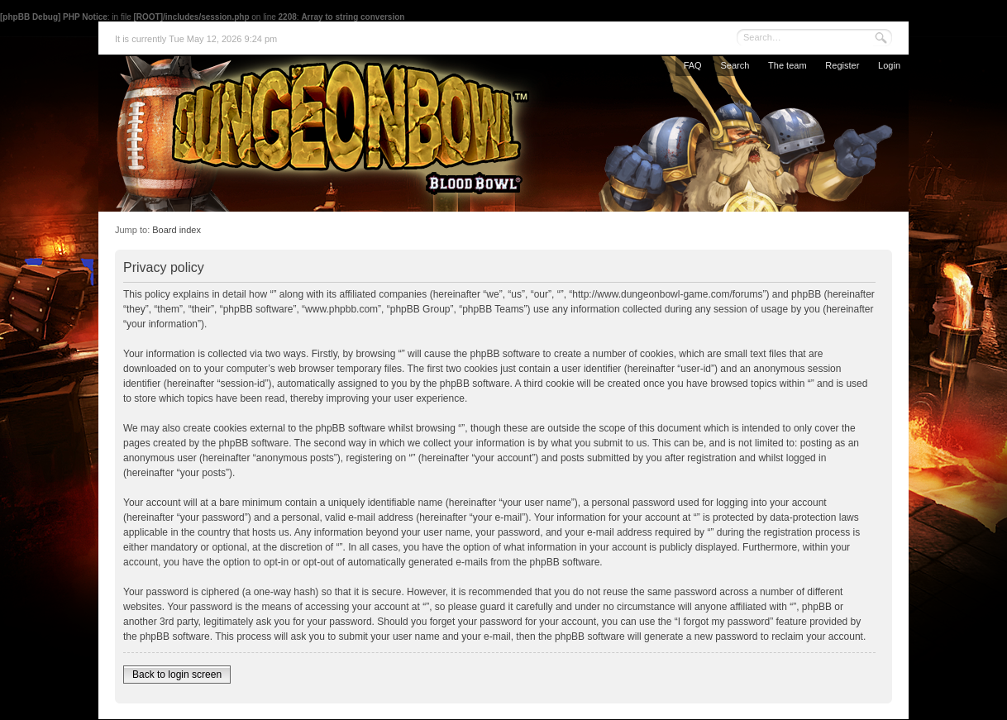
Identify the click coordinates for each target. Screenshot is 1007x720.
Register (842, 65)
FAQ (693, 65)
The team (787, 65)
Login (889, 65)
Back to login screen (177, 674)
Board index (176, 230)
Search (734, 65)
